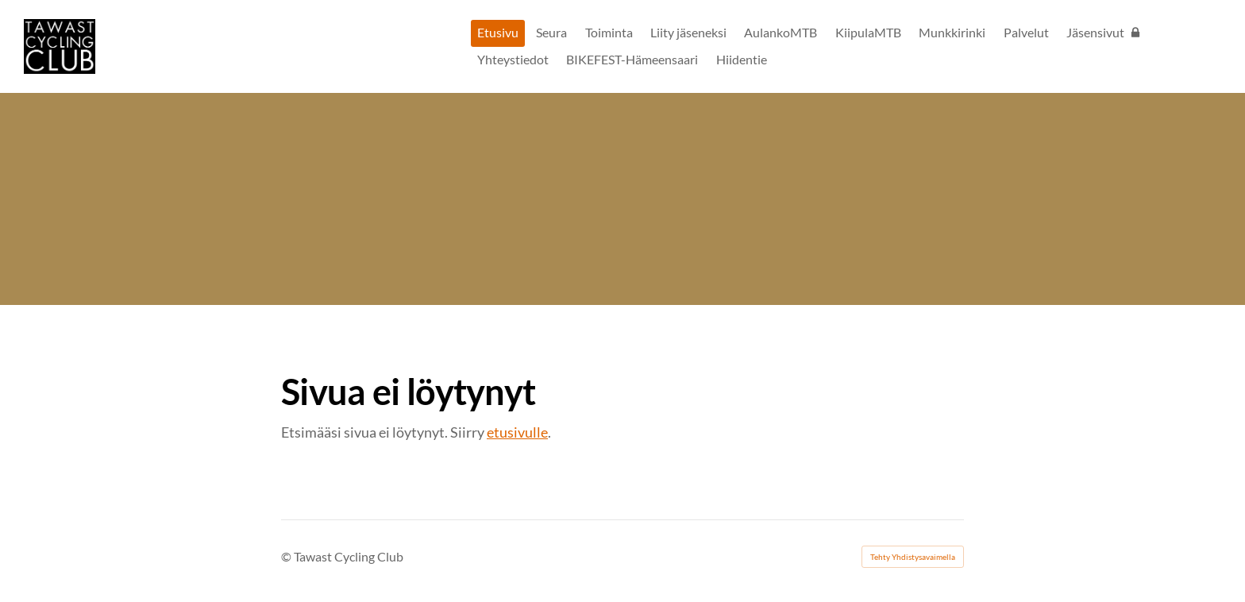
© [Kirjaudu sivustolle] (287, 556)
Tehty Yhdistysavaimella (912, 556)
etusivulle (517, 432)
